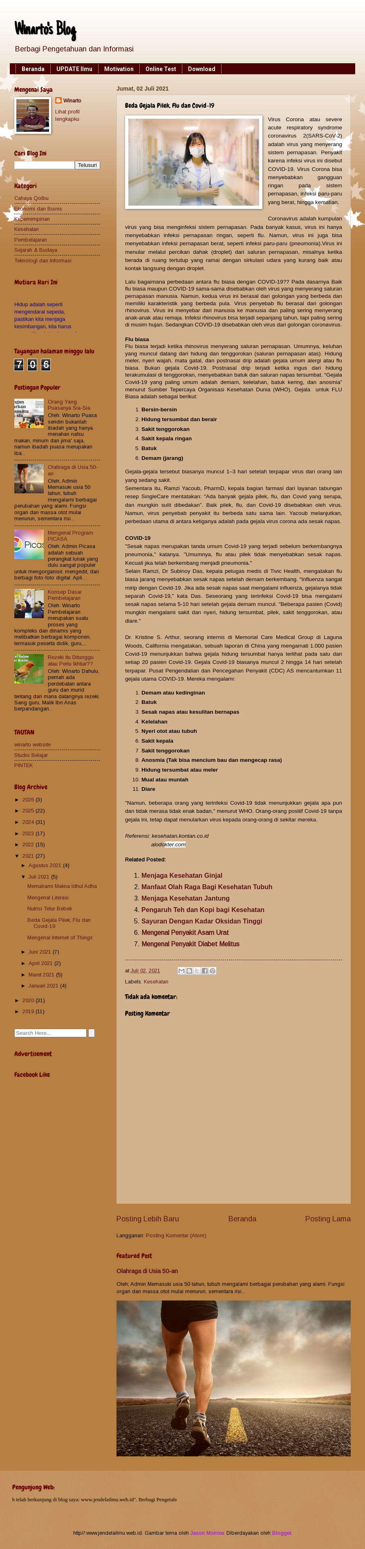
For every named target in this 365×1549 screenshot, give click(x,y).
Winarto (72, 101)
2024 (29, 822)
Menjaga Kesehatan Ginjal (181, 875)
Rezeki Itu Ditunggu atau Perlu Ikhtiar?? (71, 660)
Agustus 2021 (46, 865)
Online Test (161, 69)
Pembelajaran (30, 240)
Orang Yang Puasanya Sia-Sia (69, 405)
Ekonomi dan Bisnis (38, 209)
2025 (29, 811)
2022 (29, 844)
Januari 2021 (44, 986)
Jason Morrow (207, 1533)
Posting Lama (328, 1219)
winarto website (32, 744)
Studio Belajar (31, 755)
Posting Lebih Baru (147, 1219)
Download (201, 69)
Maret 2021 (42, 975)
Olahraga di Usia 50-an (147, 1270)
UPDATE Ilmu (74, 69)
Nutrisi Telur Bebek (49, 908)
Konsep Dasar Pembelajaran (65, 595)
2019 (29, 1011)
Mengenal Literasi (48, 897)
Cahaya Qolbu (31, 198)
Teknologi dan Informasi (43, 260)
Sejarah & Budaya (35, 250)
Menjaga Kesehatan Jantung (185, 898)
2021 (29, 856)
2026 (29, 800)
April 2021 (41, 963)
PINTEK (23, 765)
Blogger (281, 1533)
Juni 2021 (41, 952)
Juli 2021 (40, 877)
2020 (29, 1000)
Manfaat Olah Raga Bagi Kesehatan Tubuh (207, 886)
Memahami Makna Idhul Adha (62, 886)
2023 (29, 833)
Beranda (33, 69)
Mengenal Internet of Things (60, 937)
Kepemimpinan (32, 219)
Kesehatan (156, 982)
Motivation (119, 69)
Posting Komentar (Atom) (176, 1235)
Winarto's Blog (45, 30)
